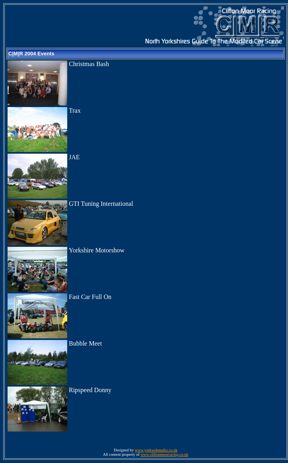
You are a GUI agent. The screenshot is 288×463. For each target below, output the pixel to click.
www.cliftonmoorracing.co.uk (164, 454)
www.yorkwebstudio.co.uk (156, 450)
